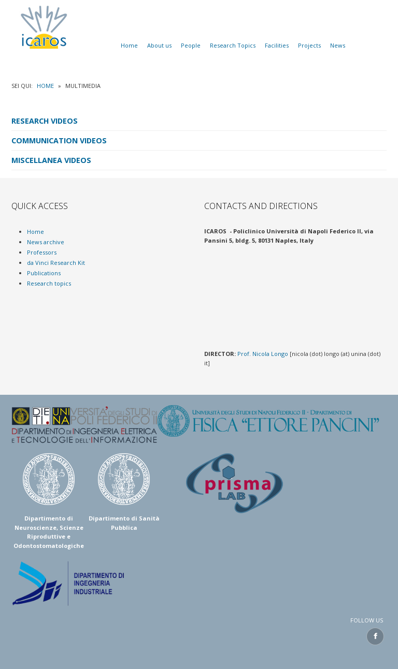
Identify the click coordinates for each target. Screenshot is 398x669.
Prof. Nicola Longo (262, 354)
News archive (45, 242)
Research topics (49, 283)
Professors (41, 252)
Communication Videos (59, 140)
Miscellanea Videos (51, 160)
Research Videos (44, 121)
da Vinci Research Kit (56, 262)
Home (45, 86)
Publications (44, 273)
